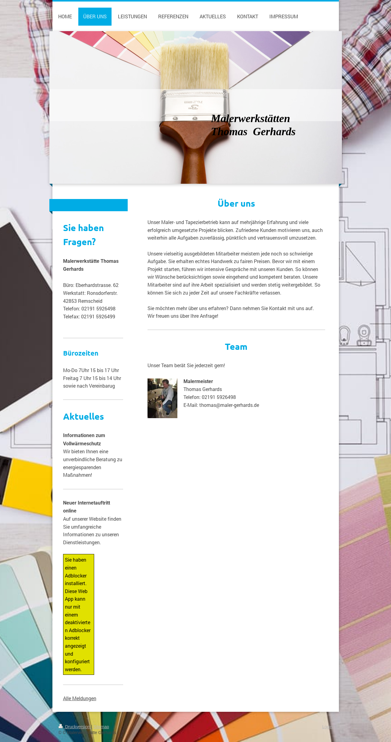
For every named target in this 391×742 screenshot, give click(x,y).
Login (327, 726)
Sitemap (101, 726)
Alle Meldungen (79, 698)
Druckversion (75, 726)
